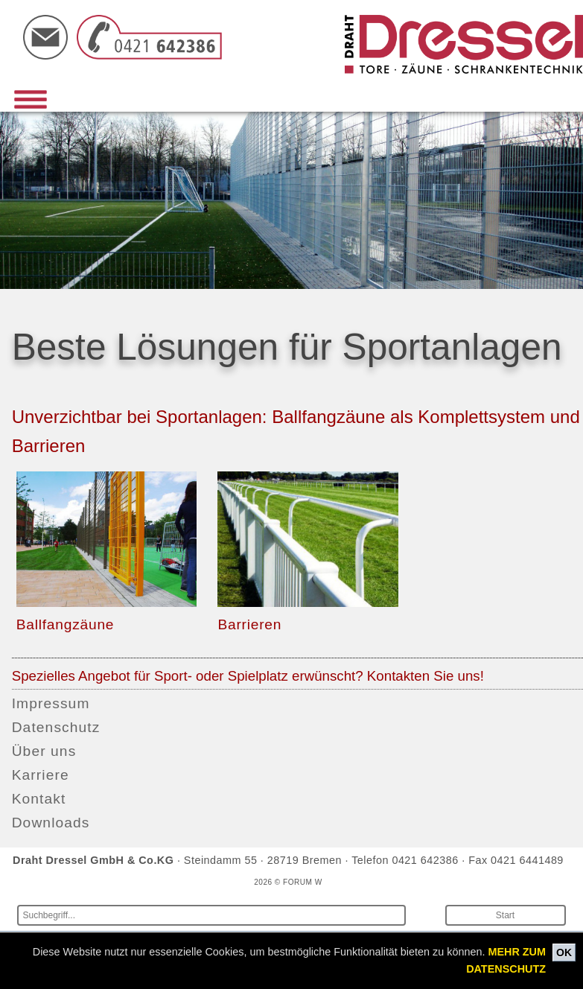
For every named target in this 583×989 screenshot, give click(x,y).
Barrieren (249, 624)
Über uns (44, 751)
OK (564, 952)
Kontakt (39, 799)
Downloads (51, 822)
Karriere (40, 775)
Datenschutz (56, 727)
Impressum (51, 703)
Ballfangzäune (65, 624)
